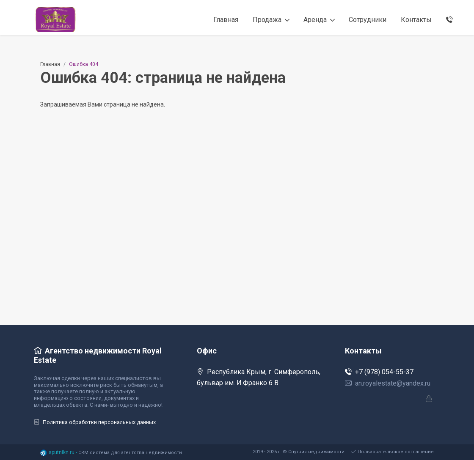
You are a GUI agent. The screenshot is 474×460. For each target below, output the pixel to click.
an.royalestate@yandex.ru (387, 383)
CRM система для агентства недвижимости (130, 452)
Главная (50, 64)
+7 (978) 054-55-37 (379, 372)
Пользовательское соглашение (392, 452)
